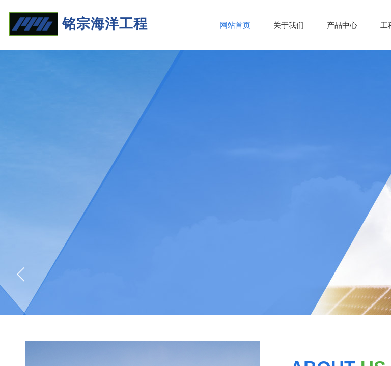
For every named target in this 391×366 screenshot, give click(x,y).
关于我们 (288, 25)
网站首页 (235, 25)
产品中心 (342, 25)
